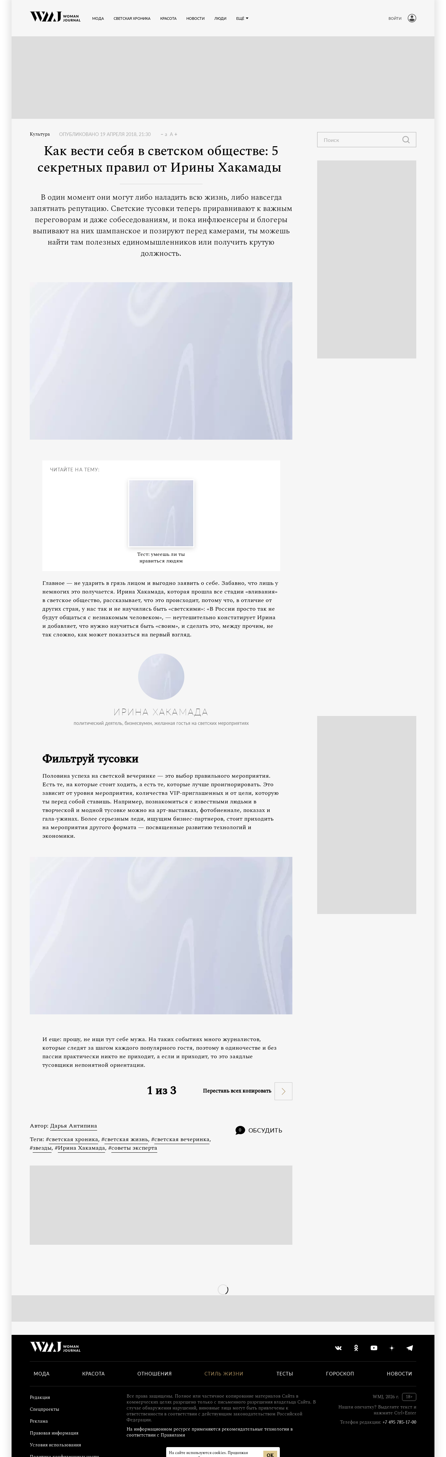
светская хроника (73, 1139)
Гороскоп (340, 1374)
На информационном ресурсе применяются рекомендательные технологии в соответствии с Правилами (210, 1432)
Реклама (39, 1421)
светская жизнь (126, 1139)
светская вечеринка (181, 1139)
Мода (42, 1374)
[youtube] (374, 1348)
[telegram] (409, 1348)
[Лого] (55, 18)
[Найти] (406, 139)
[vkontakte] (338, 1348)
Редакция (40, 1397)
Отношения (154, 1374)
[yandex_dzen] (391, 1348)
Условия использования (55, 1444)
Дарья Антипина (73, 1125)
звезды (42, 1147)
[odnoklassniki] (356, 1348)
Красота (93, 1374)
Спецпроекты (44, 1409)
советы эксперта (134, 1147)
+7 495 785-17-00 (399, 1422)
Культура (40, 134)
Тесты (285, 1374)
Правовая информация (54, 1433)
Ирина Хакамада (81, 1147)
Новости (399, 1374)
